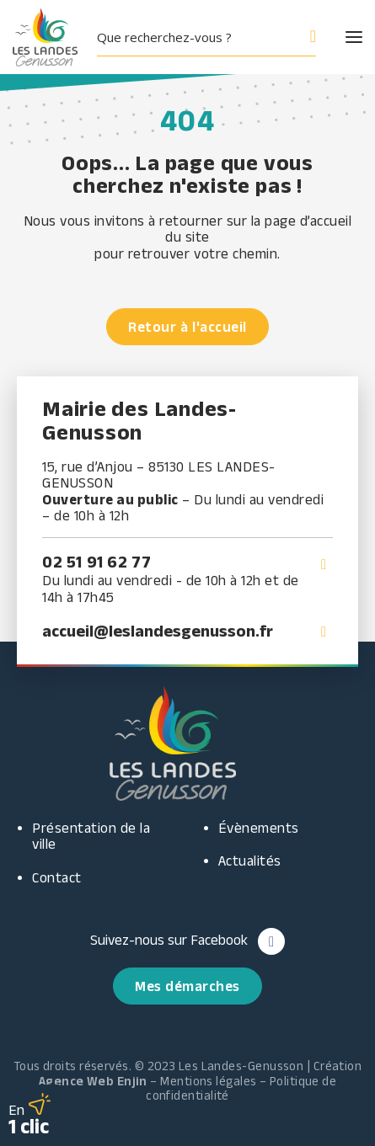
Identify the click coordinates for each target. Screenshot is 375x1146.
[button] (338, 37)
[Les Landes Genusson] (45, 37)
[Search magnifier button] (304, 37)
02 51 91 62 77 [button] (96, 561)
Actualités (249, 860)
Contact (57, 877)
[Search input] (192, 37)
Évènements (258, 827)
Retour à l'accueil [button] (187, 326)
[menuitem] (213, 37)
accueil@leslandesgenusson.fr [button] (157, 630)
